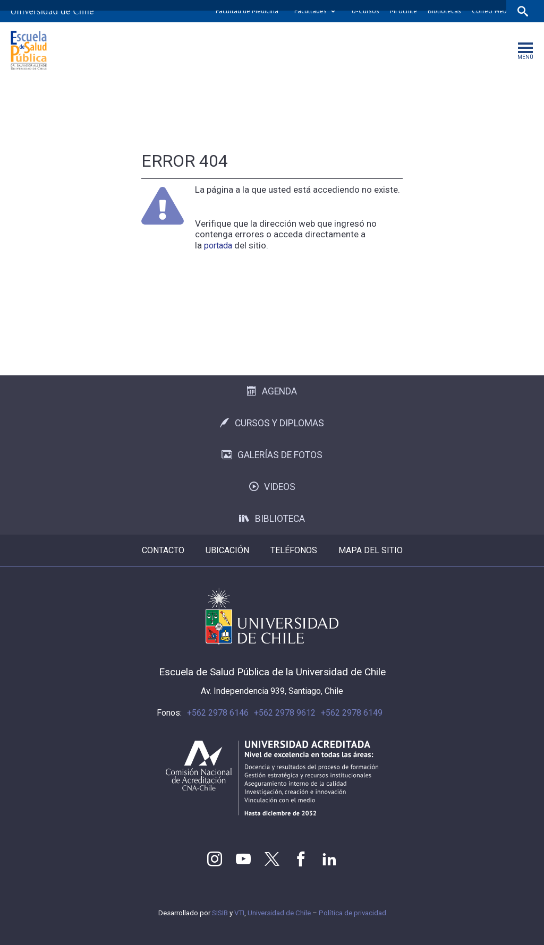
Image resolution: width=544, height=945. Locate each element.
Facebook (300, 859)
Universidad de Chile (279, 913)
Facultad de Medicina (247, 10)
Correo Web (489, 10)
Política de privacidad (352, 913)
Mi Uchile (403, 10)
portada (218, 245)
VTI (239, 913)
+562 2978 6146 (218, 713)
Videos (272, 487)
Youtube (243, 859)
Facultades (310, 10)
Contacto (163, 550)
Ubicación (227, 550)
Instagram (214, 859)
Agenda (272, 391)
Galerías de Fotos (272, 455)
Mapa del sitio (370, 550)
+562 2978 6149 (351, 713)
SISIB (220, 913)
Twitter (272, 859)
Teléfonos (293, 550)
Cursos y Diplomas (272, 423)
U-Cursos (365, 10)
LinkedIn (329, 859)
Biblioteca (272, 518)
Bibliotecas (444, 10)
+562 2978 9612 (285, 713)
